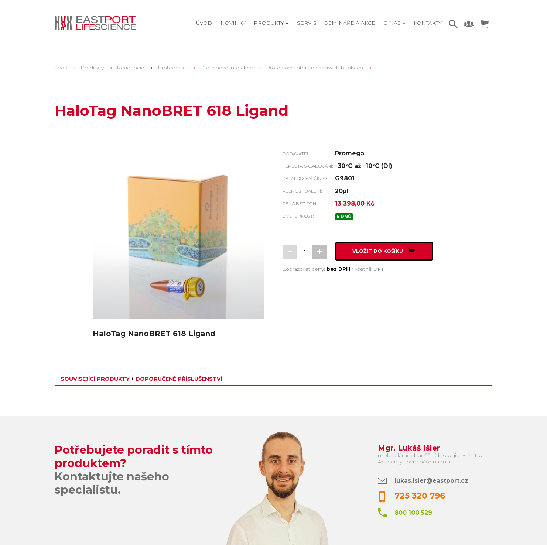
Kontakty (428, 23)
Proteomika (172, 67)
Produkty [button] (270, 23)
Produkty (92, 67)
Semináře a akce (350, 23)
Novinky (233, 23)
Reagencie (130, 67)
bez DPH (338, 269)
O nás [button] (392, 23)
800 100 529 (413, 512)
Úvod (204, 23)
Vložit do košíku (384, 251)
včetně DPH (370, 269)
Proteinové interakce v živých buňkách (314, 67)
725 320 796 (419, 496)
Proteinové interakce (226, 67)
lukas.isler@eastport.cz (431, 480)
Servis (307, 23)
